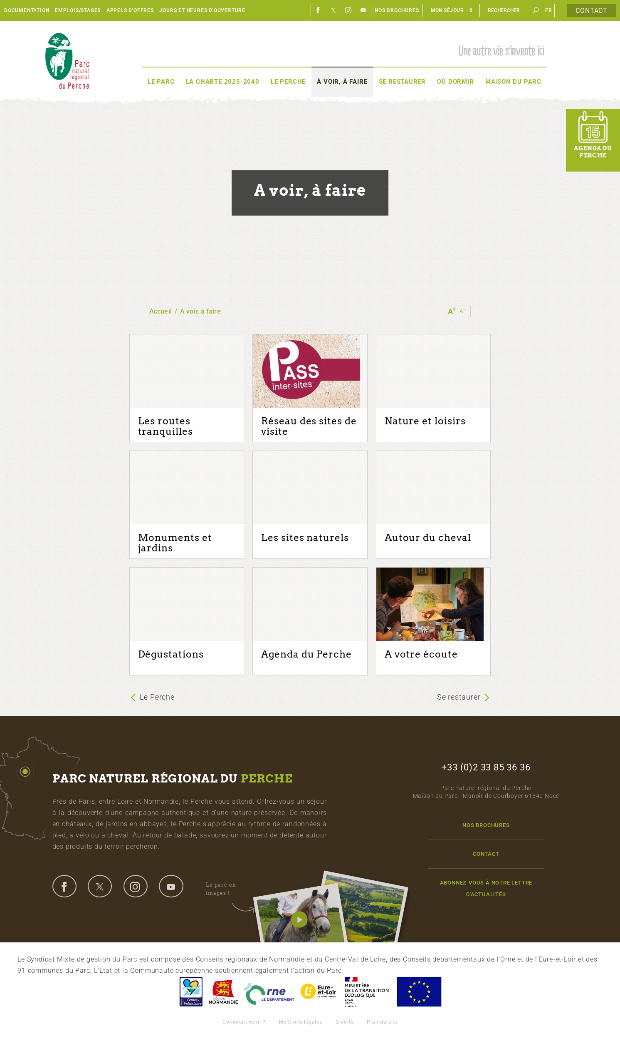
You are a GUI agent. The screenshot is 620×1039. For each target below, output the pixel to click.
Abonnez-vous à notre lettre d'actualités (486, 888)
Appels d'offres (130, 10)
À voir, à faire (342, 81)
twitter (100, 886)
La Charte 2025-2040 (222, 81)
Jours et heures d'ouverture (202, 10)
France (367, 991)
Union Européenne (419, 991)
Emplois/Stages (78, 10)
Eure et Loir (319, 991)
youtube (171, 886)
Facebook (318, 10)
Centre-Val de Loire (190, 991)
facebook (64, 886)
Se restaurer (402, 81)
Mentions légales (300, 1022)
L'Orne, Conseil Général (269, 991)
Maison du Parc (513, 81)
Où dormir (455, 81)
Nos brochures (397, 10)
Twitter (333, 10)
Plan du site (382, 1022)
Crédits (345, 1022)
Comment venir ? (244, 1022)
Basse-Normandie (223, 991)
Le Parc (161, 81)
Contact (592, 11)
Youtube (363, 10)
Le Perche (288, 81)
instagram (136, 886)
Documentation (26, 10)
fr (548, 10)
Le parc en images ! (230, 889)
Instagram (348, 10)
